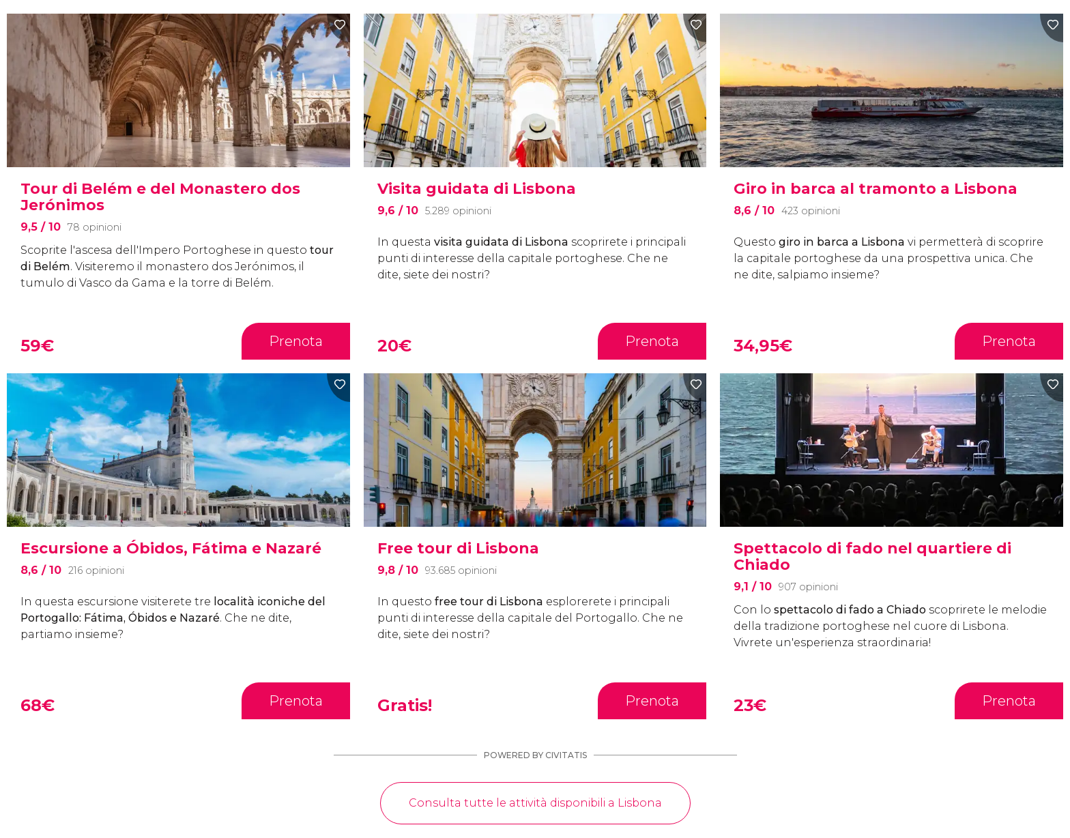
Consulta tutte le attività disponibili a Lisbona (535, 802)
